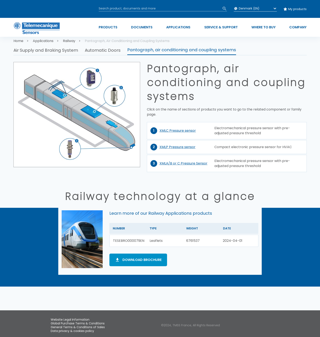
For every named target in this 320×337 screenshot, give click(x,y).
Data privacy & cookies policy (72, 331)
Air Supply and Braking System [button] (45, 50)
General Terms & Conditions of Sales (78, 327)
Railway (69, 40)
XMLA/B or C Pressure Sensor (183, 163)
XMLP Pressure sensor (177, 147)
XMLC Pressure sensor (177, 130)
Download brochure (142, 259)
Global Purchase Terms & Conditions (78, 323)
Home (18, 40)
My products (297, 9)
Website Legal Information (70, 319)
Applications (43, 40)
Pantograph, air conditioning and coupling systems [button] (181, 50)
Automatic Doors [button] (103, 50)
